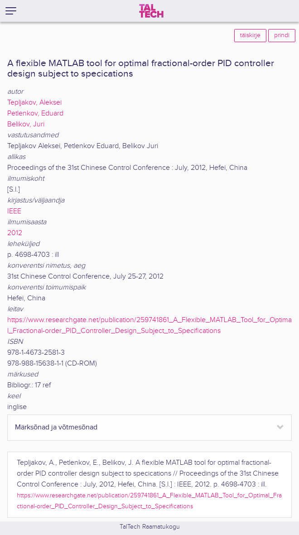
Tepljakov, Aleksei (34, 102)
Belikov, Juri (25, 124)
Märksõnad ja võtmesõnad (56, 427)
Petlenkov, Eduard (35, 113)
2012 (14, 233)
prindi (281, 35)
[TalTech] (151, 11)
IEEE (14, 211)
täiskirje (250, 35)
